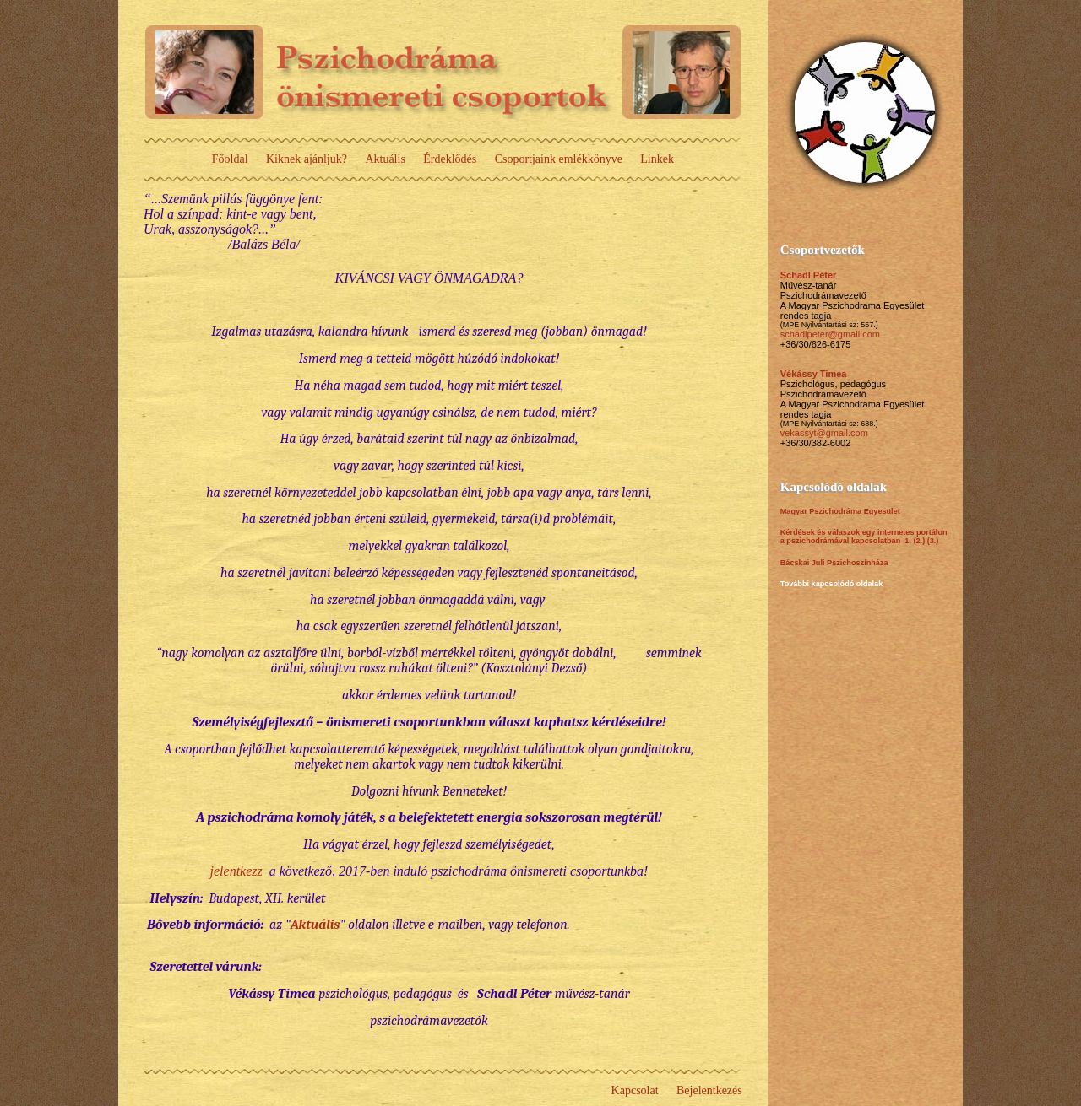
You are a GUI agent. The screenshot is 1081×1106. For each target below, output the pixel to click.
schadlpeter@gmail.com (830, 334)
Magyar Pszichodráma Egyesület (840, 511)
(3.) (933, 541)
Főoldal (230, 159)
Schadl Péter (808, 275)
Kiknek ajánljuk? (306, 159)
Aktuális (385, 159)
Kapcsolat (635, 1090)
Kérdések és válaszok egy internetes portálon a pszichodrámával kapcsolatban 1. (864, 536)
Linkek (657, 159)
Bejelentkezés (709, 1090)
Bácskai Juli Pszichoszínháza (834, 562)
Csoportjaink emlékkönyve (558, 159)
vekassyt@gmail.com (824, 433)
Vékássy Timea (813, 374)
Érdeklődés (449, 159)
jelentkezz (236, 871)
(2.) (919, 541)
